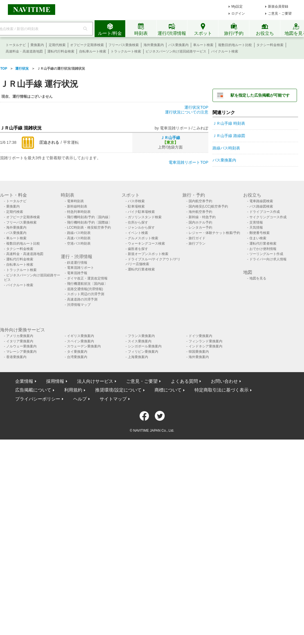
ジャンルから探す (141, 227)
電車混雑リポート (80, 268)
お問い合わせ (224, 381)
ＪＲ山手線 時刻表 (229, 123)
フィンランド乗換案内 (205, 341)
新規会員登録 (278, 6)
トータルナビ (16, 45)
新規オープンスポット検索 (148, 254)
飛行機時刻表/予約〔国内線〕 (89, 217)
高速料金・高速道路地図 (24, 51)
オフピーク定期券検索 (87, 45)
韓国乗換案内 (199, 352)
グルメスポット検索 (143, 238)
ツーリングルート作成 (266, 254)
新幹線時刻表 (77, 206)
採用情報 (55, 381)
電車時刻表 (75, 201)
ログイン (238, 13)
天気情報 (256, 227)
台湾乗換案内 (77, 357)
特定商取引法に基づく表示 (222, 390)
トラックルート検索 (126, 51)
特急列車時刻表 (79, 212)
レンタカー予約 (200, 227)
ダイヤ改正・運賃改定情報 (87, 278)
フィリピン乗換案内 (143, 352)
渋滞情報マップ (79, 305)
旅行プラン (197, 243)
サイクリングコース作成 (268, 217)
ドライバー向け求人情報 (268, 259)
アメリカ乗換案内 (19, 336)
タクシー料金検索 (269, 45)
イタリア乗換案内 (19, 341)
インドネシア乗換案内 (205, 346)
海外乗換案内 (154, 45)
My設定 (237, 6)
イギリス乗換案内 (80, 336)
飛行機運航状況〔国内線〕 (87, 284)
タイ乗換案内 (77, 352)
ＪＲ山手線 (170, 137)
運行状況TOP (196, 107)
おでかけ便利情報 (262, 249)
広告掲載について (33, 390)
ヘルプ (80, 399)
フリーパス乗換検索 (123, 45)
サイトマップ (113, 399)
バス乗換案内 (178, 45)
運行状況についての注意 (186, 112)
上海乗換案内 (138, 357)
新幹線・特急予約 (202, 217)
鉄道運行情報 (77, 263)
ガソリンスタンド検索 (145, 217)
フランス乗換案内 (141, 336)
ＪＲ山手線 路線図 (229, 135)
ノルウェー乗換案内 (21, 346)
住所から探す (138, 222)
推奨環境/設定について (118, 390)
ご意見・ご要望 (280, 13)
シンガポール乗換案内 (145, 346)
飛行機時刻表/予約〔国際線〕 (89, 222)
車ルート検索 (203, 45)
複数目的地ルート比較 (235, 45)
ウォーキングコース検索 (146, 243)
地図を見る (257, 278)
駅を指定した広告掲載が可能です (260, 95)
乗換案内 (37, 45)
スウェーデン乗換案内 (84, 346)
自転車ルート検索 (92, 51)
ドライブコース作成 (264, 212)
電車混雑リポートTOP (188, 162)
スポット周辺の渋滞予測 (85, 294)
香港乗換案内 (16, 357)
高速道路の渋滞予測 (82, 299)
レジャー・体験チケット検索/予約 (214, 233)
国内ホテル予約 (200, 222)
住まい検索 (257, 238)
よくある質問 (184, 381)
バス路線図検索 (261, 206)
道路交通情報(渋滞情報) (85, 289)
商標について (168, 390)
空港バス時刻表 (79, 243)
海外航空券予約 (200, 212)
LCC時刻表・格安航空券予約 (89, 227)
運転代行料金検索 (60, 51)
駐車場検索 (136, 206)
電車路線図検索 (261, 201)
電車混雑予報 (77, 273)
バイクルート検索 (224, 51)
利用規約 (73, 390)
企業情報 (24, 381)
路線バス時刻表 (226, 148)
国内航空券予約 (200, 201)
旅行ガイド (197, 238)
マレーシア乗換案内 (21, 352)
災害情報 (256, 222)
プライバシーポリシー (37, 399)
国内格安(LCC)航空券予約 (208, 206)
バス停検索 (136, 201)
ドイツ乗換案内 (200, 336)
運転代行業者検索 (141, 269)
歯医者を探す (138, 249)
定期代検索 (57, 45)
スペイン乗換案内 (80, 341)
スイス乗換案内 (139, 341)
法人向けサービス (95, 381)
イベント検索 (138, 233)
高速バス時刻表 (79, 238)
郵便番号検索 (259, 233)
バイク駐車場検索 (141, 212)
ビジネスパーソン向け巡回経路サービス (176, 51)
